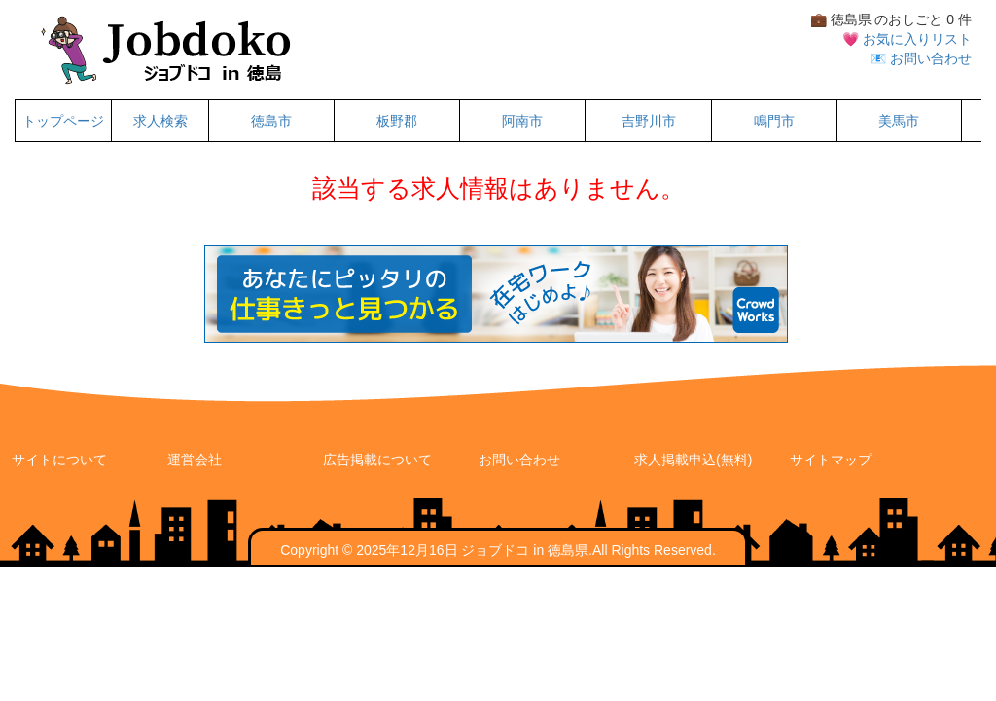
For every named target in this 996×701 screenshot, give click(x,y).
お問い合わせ (519, 459)
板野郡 (396, 121)
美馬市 (898, 121)
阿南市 (522, 121)
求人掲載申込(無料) (693, 459)
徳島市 (271, 121)
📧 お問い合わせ (921, 58)
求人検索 (160, 121)
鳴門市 (774, 121)
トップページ (63, 121)
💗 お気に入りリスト (907, 39)
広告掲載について (377, 459)
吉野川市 (649, 121)
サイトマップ (831, 459)
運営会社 (194, 459)
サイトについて (59, 459)
